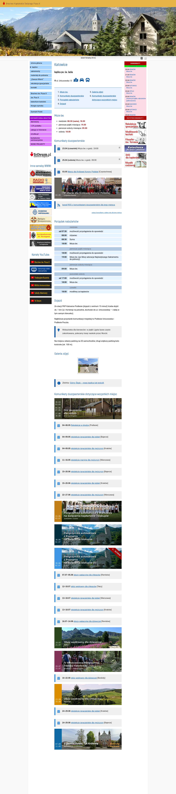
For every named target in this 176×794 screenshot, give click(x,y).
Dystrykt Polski (37, 112)
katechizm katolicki (38, 102)
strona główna (36, 63)
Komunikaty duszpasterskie (72, 96)
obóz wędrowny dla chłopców (83, 586)
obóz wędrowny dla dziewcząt (84, 678)
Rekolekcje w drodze (80, 425)
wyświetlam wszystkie (135, 66)
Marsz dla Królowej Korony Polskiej (83, 172)
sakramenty (35, 71)
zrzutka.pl (34, 134)
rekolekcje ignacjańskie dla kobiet (85, 437)
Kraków (133, 69)
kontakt (34, 88)
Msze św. (64, 92)
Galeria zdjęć (97, 92)
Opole (132, 91)
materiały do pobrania (39, 75)
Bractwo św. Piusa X (39, 94)
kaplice (35, 67)
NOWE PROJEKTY (38, 144)
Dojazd (63, 104)
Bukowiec (133, 104)
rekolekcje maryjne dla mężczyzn (85, 460)
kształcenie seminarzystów (37, 139)
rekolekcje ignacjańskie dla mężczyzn (87, 448)
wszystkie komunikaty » (135, 118)
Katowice (133, 86)
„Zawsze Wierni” (37, 79)
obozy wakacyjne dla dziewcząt (87, 621)
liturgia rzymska (37, 106)
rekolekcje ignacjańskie (40, 84)
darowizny (35, 122)
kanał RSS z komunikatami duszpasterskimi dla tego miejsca (88, 205)
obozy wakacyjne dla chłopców (87, 575)
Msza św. (129, 71)
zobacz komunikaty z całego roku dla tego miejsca (107, 212)
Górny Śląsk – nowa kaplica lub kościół (87, 383)
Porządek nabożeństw (69, 100)
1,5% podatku (36, 126)
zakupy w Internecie (38, 130)
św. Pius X (35, 98)
